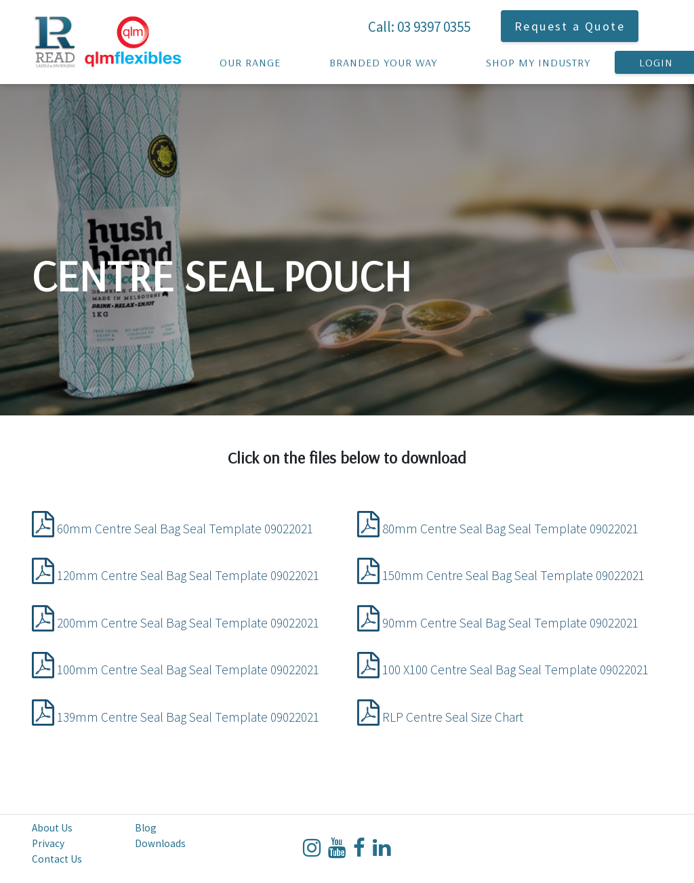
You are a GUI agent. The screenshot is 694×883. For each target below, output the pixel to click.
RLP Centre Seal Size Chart (440, 717)
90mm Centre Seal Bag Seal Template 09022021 (497, 623)
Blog (146, 827)
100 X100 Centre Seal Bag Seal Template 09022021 (503, 669)
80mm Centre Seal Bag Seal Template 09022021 (497, 528)
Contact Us (57, 859)
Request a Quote (569, 26)
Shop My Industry (538, 58)
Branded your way (383, 58)
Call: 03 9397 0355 (419, 27)
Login (656, 58)
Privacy (48, 843)
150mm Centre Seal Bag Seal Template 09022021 (501, 575)
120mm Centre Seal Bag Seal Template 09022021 (175, 575)
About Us (52, 827)
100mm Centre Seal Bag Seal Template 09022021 (175, 669)
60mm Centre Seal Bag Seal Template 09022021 (172, 528)
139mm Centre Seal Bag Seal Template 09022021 (175, 717)
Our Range (250, 58)
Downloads (160, 843)
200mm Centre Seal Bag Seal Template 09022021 (175, 623)
